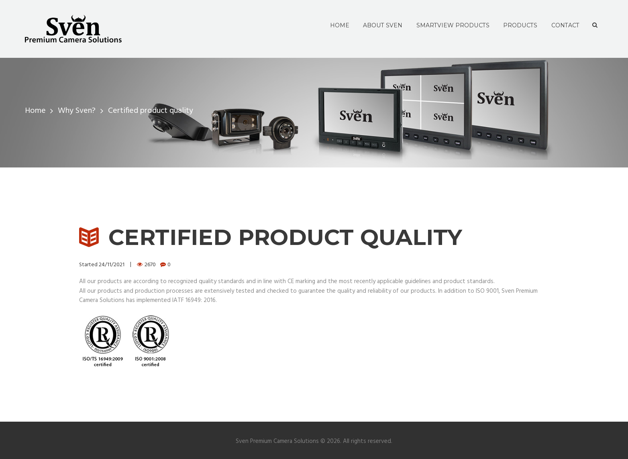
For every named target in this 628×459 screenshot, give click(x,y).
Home (35, 111)
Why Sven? (77, 111)
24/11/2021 (111, 264)
